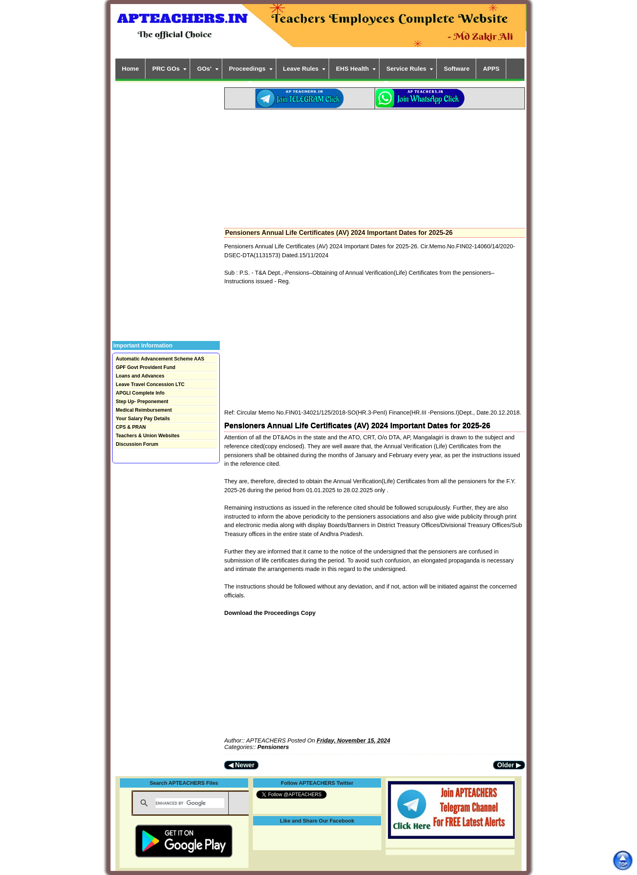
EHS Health (352, 68)
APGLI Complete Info (140, 393)
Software (456, 68)
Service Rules (406, 68)
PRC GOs (166, 68)
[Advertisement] (374, 166)
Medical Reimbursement (144, 410)
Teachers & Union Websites (148, 436)
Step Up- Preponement (142, 401)
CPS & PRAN (131, 427)
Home (130, 68)
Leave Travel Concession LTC (150, 384)
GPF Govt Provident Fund (146, 367)
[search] (190, 803)
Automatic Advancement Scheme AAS (160, 359)
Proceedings (247, 68)
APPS (491, 68)
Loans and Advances (140, 376)
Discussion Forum (137, 444)
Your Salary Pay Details (143, 418)
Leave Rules (301, 68)
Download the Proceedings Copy (270, 613)
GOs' (204, 68)
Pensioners (273, 747)
